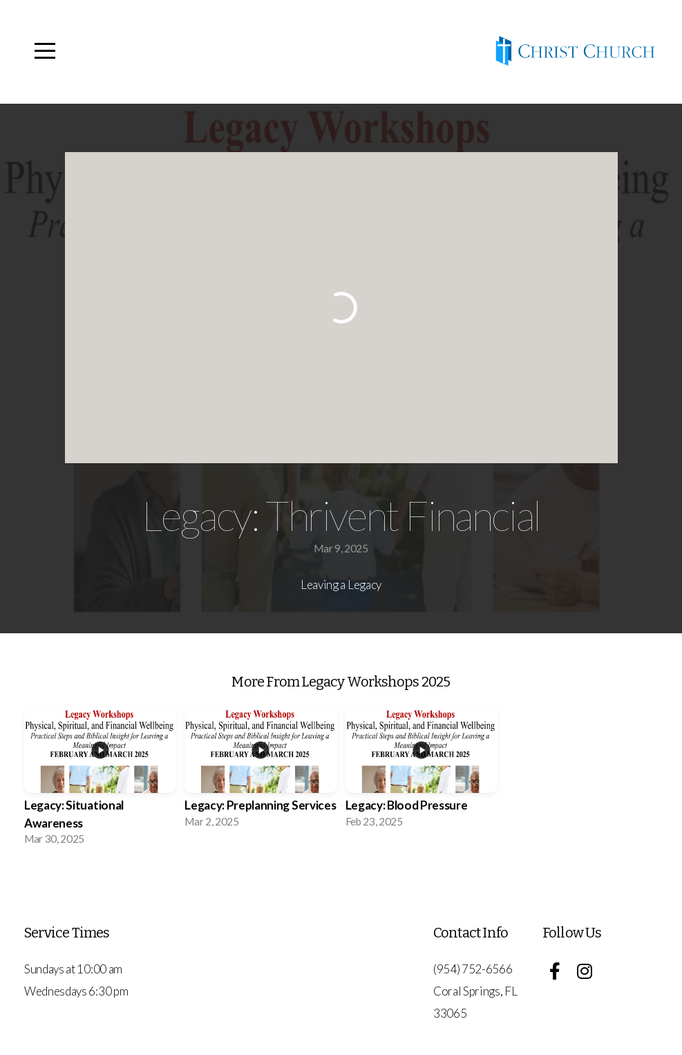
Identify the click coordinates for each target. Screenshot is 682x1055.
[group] (100, 780)
